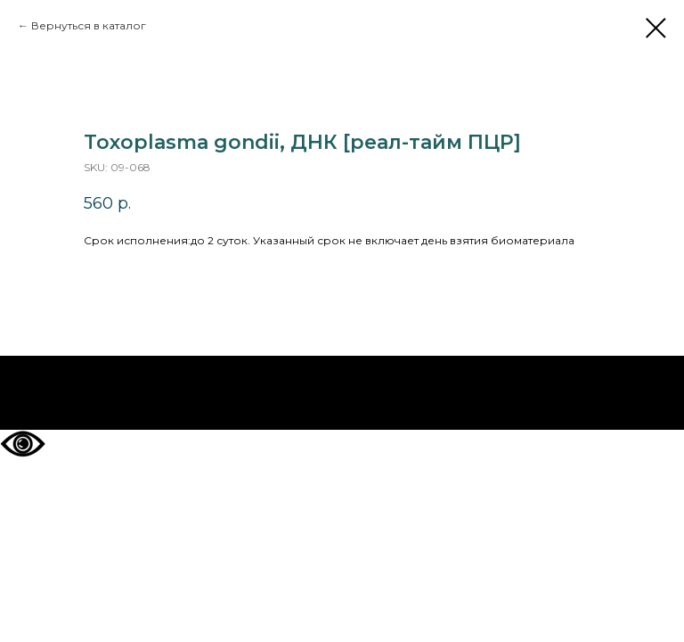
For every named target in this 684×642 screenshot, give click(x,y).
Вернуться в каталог (88, 25)
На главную (342, 393)
